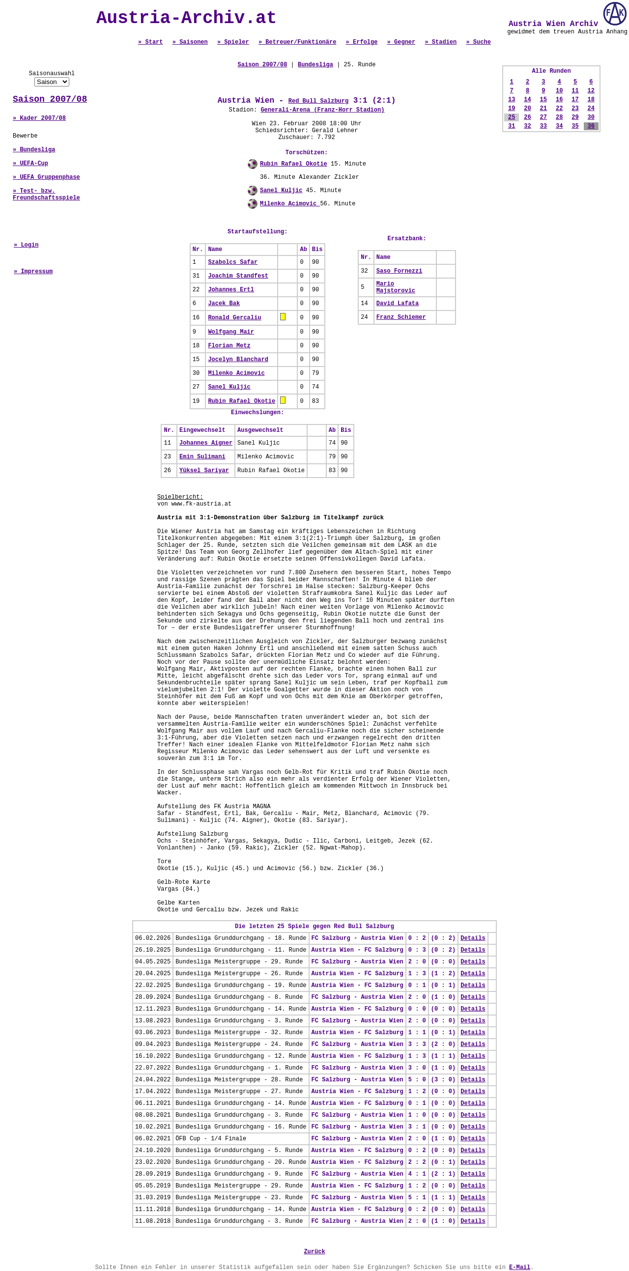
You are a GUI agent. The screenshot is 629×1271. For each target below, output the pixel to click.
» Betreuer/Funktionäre (297, 42)
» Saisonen (190, 42)
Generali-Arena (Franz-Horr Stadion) (322, 110)
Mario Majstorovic (395, 287)
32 (527, 126)
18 (591, 99)
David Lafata (397, 303)
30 (591, 117)
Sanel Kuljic (281, 190)
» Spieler (233, 42)
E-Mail (519, 1267)
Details (472, 938)
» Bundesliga (34, 149)
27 (543, 117)
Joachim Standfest (238, 276)
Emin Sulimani (202, 456)
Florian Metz (229, 345)
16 (559, 99)
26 (527, 117)
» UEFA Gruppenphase (46, 177)
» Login (26, 245)
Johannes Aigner (205, 443)
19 (511, 108)
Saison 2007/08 (50, 99)
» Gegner (401, 42)
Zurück (314, 1251)
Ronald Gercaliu (234, 317)
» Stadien (441, 42)
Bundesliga (315, 64)
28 (559, 117)
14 (527, 99)
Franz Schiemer (401, 317)
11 (575, 90)
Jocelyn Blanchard (238, 359)
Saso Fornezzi (399, 271)
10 (559, 90)
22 (559, 108)
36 (591, 126)
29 (575, 117)
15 (543, 99)
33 (543, 126)
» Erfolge (362, 42)
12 (591, 90)
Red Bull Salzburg (318, 101)
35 (575, 126)
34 (559, 126)
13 (511, 99)
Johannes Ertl (231, 289)
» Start (150, 42)
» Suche (478, 42)
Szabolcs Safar (232, 262)
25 (511, 117)
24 (591, 108)
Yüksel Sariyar (204, 470)
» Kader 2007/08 (39, 118)
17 (575, 99)
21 (543, 108)
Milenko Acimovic (290, 203)
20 (527, 108)
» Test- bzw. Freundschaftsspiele (46, 194)
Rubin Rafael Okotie (293, 164)
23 (575, 108)
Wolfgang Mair (231, 332)
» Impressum (33, 271)
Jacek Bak (224, 303)
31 (511, 126)
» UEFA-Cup (30, 163)
